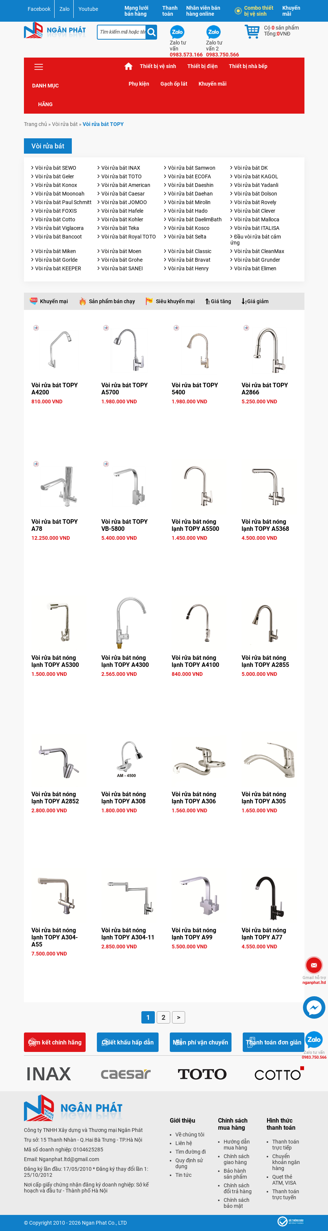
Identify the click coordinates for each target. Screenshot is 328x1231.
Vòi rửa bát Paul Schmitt (63, 202)
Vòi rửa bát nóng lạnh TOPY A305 (264, 798)
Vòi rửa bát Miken (55, 251)
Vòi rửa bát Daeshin (191, 185)
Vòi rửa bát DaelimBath (195, 219)
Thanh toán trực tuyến (285, 1194)
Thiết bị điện (202, 66)
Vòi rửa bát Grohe (121, 260)
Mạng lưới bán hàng (136, 11)
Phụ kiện (139, 84)
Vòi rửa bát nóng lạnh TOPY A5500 (195, 525)
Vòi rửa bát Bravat (189, 260)
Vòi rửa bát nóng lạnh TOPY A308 (123, 798)
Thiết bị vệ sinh (158, 66)
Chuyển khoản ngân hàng (286, 1162)
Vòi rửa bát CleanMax (259, 251)
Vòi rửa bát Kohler (122, 219)
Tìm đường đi (190, 1152)
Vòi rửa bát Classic (189, 251)
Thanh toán (170, 11)
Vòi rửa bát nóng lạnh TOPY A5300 (55, 661)
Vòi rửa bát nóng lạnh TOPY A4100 (195, 661)
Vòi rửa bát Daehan (190, 194)
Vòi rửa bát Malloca (256, 219)
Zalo (64, 9)
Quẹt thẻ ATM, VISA (284, 1180)
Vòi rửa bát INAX (120, 168)
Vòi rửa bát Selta (187, 237)
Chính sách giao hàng (236, 1159)
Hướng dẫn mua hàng (237, 1145)
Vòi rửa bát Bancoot (58, 237)
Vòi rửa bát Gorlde (56, 260)
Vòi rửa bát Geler (54, 176)
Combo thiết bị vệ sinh (255, 11)
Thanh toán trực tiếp (285, 1145)
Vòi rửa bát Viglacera (59, 228)
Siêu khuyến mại (175, 301)
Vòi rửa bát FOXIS (56, 211)
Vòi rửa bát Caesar (123, 194)
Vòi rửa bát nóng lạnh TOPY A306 (194, 798)
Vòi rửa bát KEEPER (58, 268)
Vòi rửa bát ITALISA (256, 228)
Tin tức (183, 1175)
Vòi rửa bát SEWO (55, 168)
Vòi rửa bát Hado (188, 211)
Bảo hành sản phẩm (235, 1174)
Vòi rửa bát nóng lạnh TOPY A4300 (125, 661)
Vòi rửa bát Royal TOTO (128, 237)
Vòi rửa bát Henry (188, 268)
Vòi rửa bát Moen (121, 251)
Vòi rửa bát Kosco (188, 228)
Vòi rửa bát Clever (254, 211)
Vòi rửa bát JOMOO (124, 202)
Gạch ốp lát (173, 84)
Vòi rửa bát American (125, 185)
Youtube (88, 9)
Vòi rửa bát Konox (56, 185)
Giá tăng (221, 301)
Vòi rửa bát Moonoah (60, 194)
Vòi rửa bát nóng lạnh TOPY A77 (264, 934)
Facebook (39, 9)
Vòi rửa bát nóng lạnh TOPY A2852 (55, 798)
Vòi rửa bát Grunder (257, 260)
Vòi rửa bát (65, 124)
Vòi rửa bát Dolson (255, 194)
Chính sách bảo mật (236, 1203)
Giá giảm (258, 301)
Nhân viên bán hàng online (203, 11)
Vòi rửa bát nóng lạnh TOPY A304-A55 (54, 937)
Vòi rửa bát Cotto (55, 219)
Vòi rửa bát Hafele (122, 211)
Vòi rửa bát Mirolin (189, 202)
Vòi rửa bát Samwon (191, 168)
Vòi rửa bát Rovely (255, 202)
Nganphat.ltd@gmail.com (69, 1159)
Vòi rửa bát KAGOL (256, 176)
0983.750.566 (314, 1055)
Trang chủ (128, 66)
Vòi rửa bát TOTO (121, 176)
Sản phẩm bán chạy (112, 301)
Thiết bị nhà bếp (248, 66)
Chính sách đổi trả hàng (238, 1188)
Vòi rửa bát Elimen (255, 268)
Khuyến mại (54, 301)
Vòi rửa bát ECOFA (189, 176)
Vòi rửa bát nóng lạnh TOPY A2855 (265, 661)
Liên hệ (183, 1143)
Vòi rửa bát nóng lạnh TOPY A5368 (265, 525)
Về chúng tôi (189, 1135)
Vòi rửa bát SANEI (122, 268)
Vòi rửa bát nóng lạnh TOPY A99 (194, 934)
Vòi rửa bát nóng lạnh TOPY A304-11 (127, 934)
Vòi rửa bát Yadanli (256, 185)
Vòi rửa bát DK (251, 168)
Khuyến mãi (291, 11)
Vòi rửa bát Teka (120, 228)
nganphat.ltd (314, 980)
